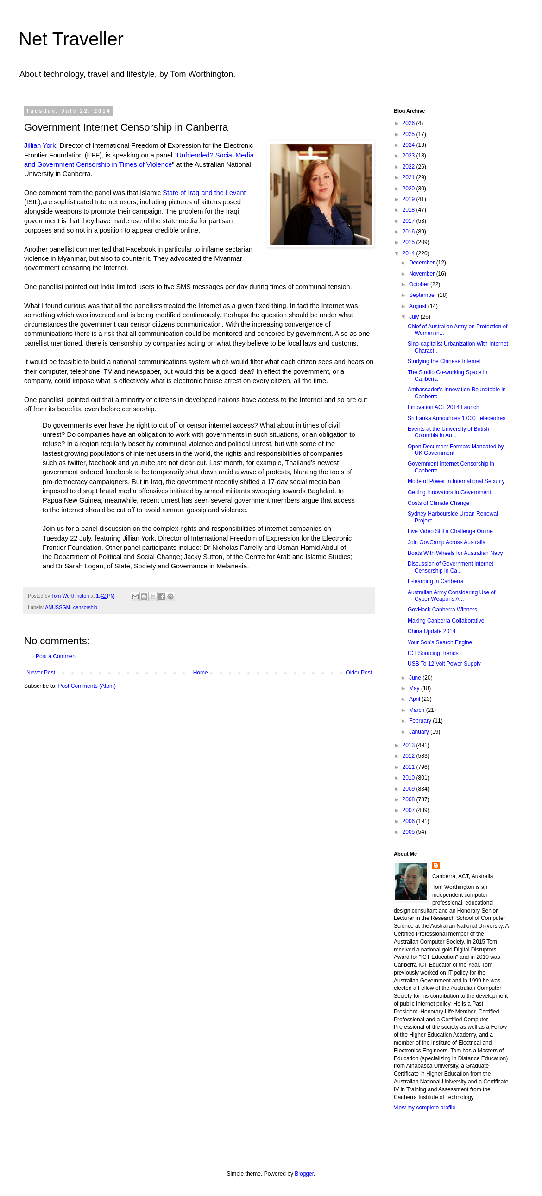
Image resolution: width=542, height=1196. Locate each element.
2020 (409, 188)
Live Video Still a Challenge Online (450, 531)
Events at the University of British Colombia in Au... (448, 432)
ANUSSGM (57, 607)
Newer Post (40, 672)
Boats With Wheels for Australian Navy (455, 553)
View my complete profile (424, 1107)
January (419, 732)
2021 (409, 177)
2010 (409, 777)
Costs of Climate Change (438, 503)
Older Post (359, 672)
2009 (409, 789)
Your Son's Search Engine (440, 642)
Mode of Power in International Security (456, 481)
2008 (409, 799)
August (418, 306)
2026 (409, 123)
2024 (409, 145)
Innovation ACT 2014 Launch (443, 407)
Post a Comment (56, 656)
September (423, 295)
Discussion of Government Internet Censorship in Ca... (450, 566)
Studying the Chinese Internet (444, 361)
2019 (409, 199)
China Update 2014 (431, 631)
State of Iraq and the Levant (204, 192)
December (422, 262)
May (415, 688)
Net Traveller (71, 39)
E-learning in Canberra (436, 581)
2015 (409, 242)
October (419, 284)
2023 (409, 155)
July (415, 317)
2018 (409, 210)
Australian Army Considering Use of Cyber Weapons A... (451, 595)
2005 (409, 832)
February (421, 721)
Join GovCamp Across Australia (446, 542)
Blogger (304, 1174)
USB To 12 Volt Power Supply (444, 664)
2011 (409, 767)
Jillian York (40, 145)
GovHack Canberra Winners (442, 609)
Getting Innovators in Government (449, 492)
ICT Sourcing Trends (433, 653)
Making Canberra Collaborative (446, 620)
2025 (409, 134)
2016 (409, 231)
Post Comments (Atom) (87, 686)
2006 (409, 821)
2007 (409, 810)
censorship (85, 607)
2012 (409, 756)
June (415, 677)
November (422, 274)
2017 (409, 221)
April (415, 699)
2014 (409, 253)
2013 (409, 745)
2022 (409, 167)
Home (200, 672)
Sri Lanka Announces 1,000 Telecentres (456, 418)
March (417, 710)
